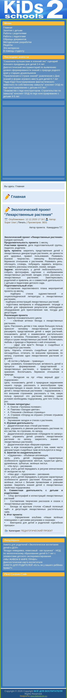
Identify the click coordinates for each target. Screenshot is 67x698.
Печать (22, 222)
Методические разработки (17, 42)
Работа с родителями (14, 33)
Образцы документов (14, 39)
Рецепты (8, 45)
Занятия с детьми (13, 30)
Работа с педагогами (14, 36)
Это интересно (11, 48)
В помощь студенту (13, 51)
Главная (7, 27)
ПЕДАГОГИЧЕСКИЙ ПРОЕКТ (37, 530)
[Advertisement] (33, 141)
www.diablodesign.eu (38, 696)
